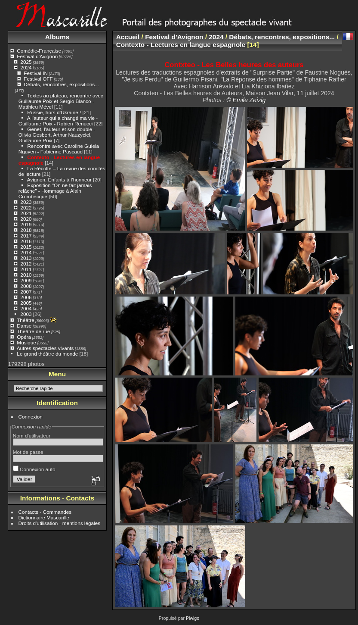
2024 (25, 67)
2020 (25, 219)
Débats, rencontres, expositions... (61, 84)
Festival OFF (38, 78)
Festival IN (36, 73)
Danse (24, 325)
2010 (25, 275)
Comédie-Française (39, 50)
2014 (25, 252)
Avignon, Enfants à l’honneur (59, 179)
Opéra (24, 337)
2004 (25, 308)
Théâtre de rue (33, 331)
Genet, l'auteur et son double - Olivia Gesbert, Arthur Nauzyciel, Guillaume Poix (57, 134)
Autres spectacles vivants (45, 348)
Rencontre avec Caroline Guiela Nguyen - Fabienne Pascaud (59, 148)
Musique (26, 342)
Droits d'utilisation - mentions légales (60, 523)
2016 (25, 241)
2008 (25, 286)
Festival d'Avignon (37, 56)
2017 (25, 235)
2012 (25, 263)
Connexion (31, 416)
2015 (25, 247)
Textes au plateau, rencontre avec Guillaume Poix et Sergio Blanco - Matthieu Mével (61, 101)
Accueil (128, 37)
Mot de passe (28, 452)
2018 (25, 230)
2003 (25, 314)
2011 (25, 269)
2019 (25, 224)
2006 (25, 297)
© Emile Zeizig (245, 100)
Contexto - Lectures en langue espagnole (180, 44)
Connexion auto (34, 469)
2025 (25, 62)
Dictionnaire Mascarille (44, 517)
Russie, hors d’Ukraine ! (54, 112)
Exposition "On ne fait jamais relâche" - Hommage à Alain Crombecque (55, 190)
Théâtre (25, 320)
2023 (25, 202)
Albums (57, 37)
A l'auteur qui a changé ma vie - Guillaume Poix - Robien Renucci (58, 120)
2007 (25, 291)
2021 (25, 213)
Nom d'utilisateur (31, 435)
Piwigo (192, 618)
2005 (25, 303)
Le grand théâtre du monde (47, 353)
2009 (25, 280)
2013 (25, 258)
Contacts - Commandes (45, 512)
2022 (25, 207)
